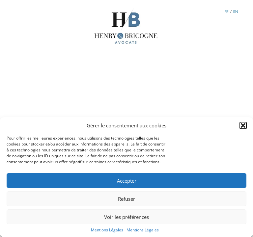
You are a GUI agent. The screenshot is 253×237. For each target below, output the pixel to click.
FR (227, 11)
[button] (243, 125)
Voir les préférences (126, 217)
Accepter (126, 180)
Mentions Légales (107, 230)
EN (235, 11)
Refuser (126, 199)
